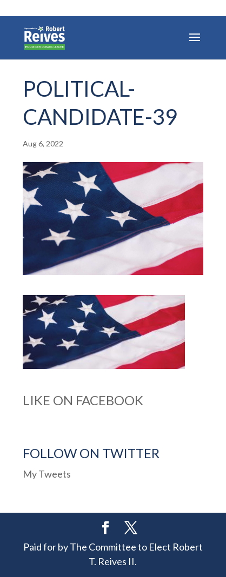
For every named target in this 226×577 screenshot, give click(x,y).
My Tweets (47, 474)
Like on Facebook (83, 400)
